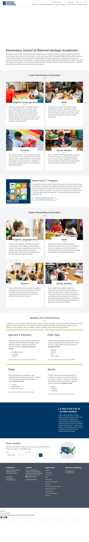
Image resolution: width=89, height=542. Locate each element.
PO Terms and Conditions (51, 493)
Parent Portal (48, 475)
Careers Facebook (31, 476)
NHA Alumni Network (50, 488)
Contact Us (71, 2)
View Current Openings (31, 479)
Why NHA (35, 4)
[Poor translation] (5, 517)
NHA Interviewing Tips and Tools (52, 486)
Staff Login (47, 495)
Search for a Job (82, 4)
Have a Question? (60, 4)
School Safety (48, 479)
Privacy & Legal (49, 491)
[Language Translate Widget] (60, 2)
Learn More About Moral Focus (44, 199)
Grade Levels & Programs (46, 4)
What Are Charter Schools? (51, 481)
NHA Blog (47, 484)
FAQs (46, 477)
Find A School (71, 4)
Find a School (48, 472)
